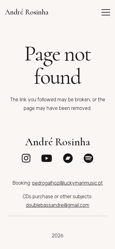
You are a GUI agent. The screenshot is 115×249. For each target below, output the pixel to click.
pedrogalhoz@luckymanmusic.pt (67, 183)
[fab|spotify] (88, 158)
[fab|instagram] (26, 158)
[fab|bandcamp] (68, 158)
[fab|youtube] (46, 158)
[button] (106, 12)
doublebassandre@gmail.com (57, 205)
